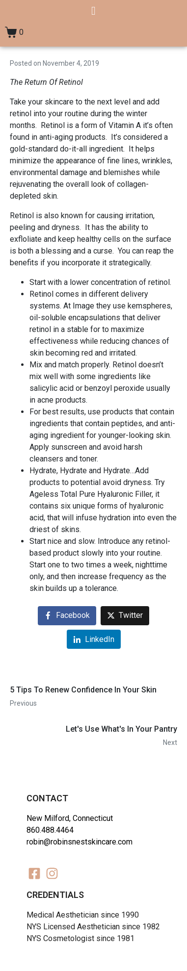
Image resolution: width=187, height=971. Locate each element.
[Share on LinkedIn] (94, 639)
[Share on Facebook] (67, 615)
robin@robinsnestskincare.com (80, 841)
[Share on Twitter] (125, 615)
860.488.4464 (50, 830)
